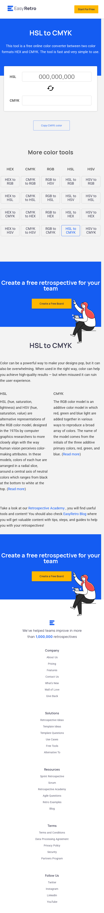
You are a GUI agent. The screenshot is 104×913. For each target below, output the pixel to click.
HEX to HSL (10, 198)
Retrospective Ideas (52, 720)
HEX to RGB (10, 181)
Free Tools (52, 745)
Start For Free (86, 9)
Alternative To (52, 752)
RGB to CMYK (50, 230)
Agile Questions (52, 795)
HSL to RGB (71, 181)
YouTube (52, 901)
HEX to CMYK (10, 214)
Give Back (52, 696)
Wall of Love (52, 689)
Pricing (52, 663)
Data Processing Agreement (52, 839)
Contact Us (52, 676)
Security (52, 851)
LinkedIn (52, 895)
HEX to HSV (10, 230)
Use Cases (52, 739)
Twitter (52, 882)
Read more (16, 489)
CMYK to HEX (30, 214)
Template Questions (52, 732)
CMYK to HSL (30, 198)
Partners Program (52, 858)
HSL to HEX (71, 214)
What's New (52, 683)
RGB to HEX (50, 214)
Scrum (52, 782)
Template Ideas (52, 726)
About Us (52, 657)
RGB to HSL (50, 198)
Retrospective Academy (46, 508)
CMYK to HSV (30, 230)
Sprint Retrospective (52, 776)
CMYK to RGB (30, 181)
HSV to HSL (91, 198)
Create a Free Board (52, 303)
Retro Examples (52, 802)
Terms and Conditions (52, 832)
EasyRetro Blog (74, 514)
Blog (52, 808)
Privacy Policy (52, 845)
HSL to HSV (71, 198)
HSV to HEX (91, 214)
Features (52, 670)
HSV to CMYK (91, 230)
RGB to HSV (50, 181)
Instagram (52, 888)
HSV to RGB (91, 181)
